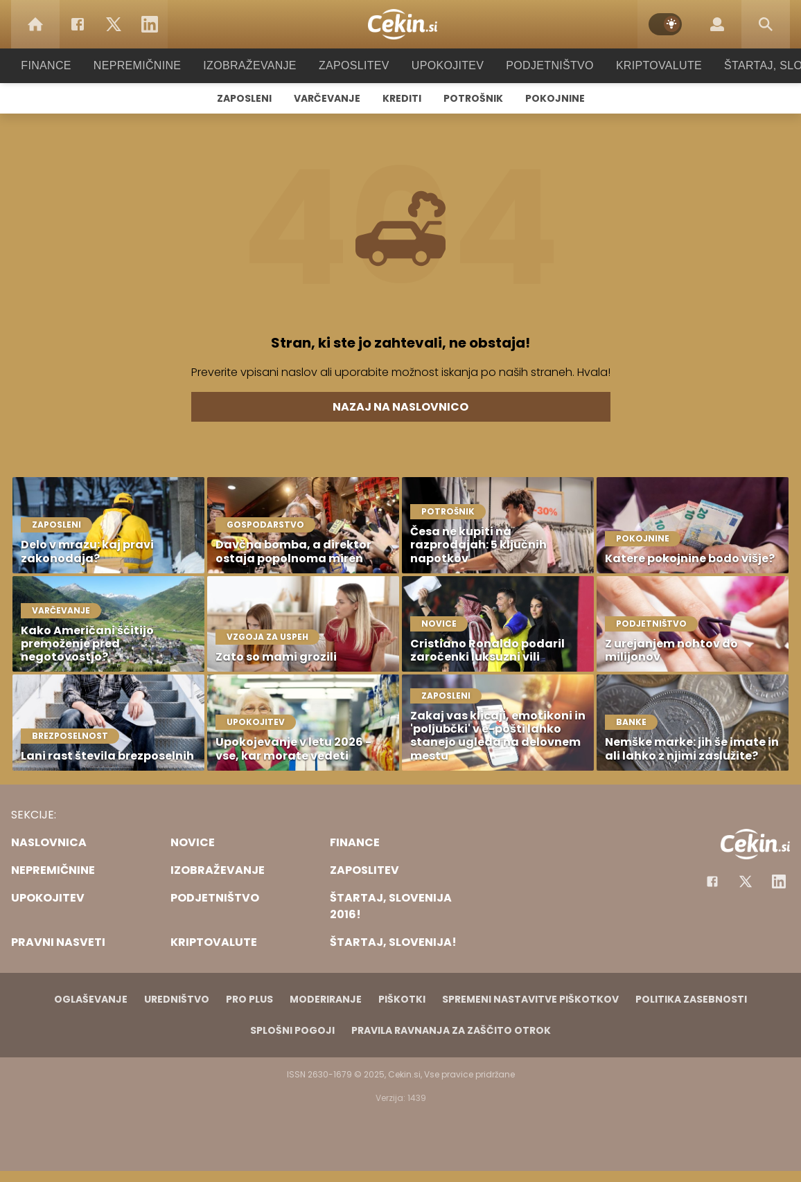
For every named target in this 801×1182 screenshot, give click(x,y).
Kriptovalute (644, 65)
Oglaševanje (90, 999)
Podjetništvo (541, 65)
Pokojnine (555, 98)
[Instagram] (779, 881)
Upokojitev (443, 65)
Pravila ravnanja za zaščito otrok (451, 1030)
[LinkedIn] (150, 24)
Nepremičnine (151, 65)
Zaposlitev (354, 65)
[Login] (717, 24)
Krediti (401, 98)
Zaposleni (244, 98)
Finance (65, 65)
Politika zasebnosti (691, 999)
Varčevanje (327, 98)
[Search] (765, 24)
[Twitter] (114, 24)
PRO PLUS (249, 999)
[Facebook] (78, 24)
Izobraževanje (256, 65)
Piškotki (401, 999)
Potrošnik (473, 98)
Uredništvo (176, 999)
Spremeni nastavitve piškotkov (530, 999)
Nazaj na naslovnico (400, 407)
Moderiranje (326, 999)
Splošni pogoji (292, 1030)
